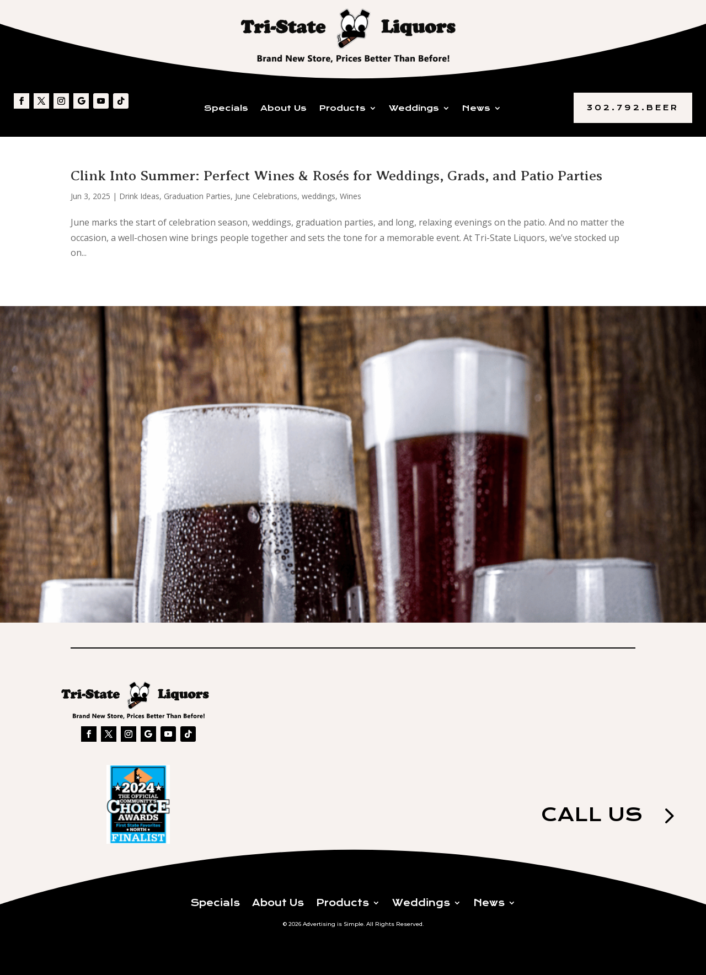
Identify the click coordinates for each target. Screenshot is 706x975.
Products (342, 108)
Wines (350, 196)
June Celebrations (266, 196)
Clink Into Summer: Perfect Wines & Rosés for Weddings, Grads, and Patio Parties (336, 176)
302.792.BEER (633, 107)
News (476, 108)
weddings (318, 196)
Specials (226, 108)
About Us (283, 108)
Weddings (414, 108)
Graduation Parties (197, 196)
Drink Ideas (139, 196)
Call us (583, 817)
